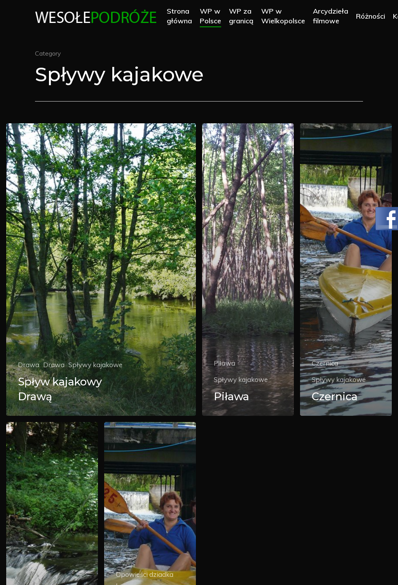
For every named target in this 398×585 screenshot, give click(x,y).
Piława (224, 363)
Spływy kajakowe (95, 365)
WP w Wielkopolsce (285, 16)
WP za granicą (243, 16)
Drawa (28, 365)
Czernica (325, 363)
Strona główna (181, 16)
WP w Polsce (212, 16)
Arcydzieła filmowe (332, 16)
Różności (372, 16)
